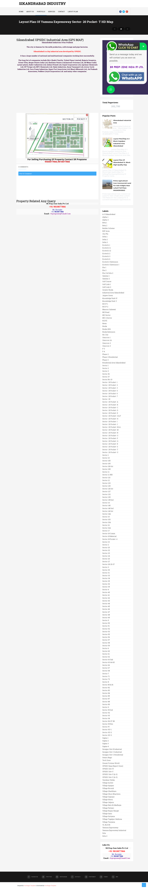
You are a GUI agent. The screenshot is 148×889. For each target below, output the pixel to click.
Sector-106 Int (107, 466)
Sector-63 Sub (107, 660)
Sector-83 (106, 690)
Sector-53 (106, 631)
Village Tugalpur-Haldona (112, 819)
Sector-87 (106, 699)
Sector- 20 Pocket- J (110, 424)
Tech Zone (106, 760)
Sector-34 (106, 578)
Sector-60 (106, 651)
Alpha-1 (105, 217)
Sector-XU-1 (107, 729)
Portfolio (41, 12)
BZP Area (106, 231)
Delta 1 (104, 237)
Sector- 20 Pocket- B (110, 405)
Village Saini (107, 813)
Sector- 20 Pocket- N (110, 433)
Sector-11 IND (107, 475)
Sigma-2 (105, 741)
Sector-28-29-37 (108, 564)
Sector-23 (106, 553)
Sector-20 (106, 547)
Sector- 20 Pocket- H (110, 419)
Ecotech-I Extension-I (110, 265)
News (104, 323)
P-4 (103, 351)
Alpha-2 (105, 220)
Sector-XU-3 (107, 735)
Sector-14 (106, 503)
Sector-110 (106, 477)
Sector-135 (106, 497)
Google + (76, 876)
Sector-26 (106, 559)
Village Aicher (107, 783)
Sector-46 (106, 609)
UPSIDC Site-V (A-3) (109, 777)
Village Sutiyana (108, 816)
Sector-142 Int (107, 511)
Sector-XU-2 (107, 732)
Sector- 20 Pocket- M (110, 430)
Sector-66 (106, 665)
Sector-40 (106, 592)
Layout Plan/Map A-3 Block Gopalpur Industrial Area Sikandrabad (121, 142)
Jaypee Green (107, 295)
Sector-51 (106, 626)
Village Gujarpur (108, 797)
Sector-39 (106, 587)
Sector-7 (105, 674)
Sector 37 (106, 377)
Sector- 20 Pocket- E (110, 413)
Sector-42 (106, 598)
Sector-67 (106, 668)
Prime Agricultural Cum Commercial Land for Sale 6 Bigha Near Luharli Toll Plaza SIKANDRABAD (122, 185)
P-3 (103, 349)
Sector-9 (105, 707)
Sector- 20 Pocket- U (110, 452)
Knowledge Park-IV (109, 298)
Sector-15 (106, 517)
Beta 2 (104, 225)
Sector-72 (106, 679)
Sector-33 (106, 575)
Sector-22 (106, 550)
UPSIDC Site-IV (108, 769)
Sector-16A (106, 528)
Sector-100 (106, 461)
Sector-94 (106, 718)
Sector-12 (106, 480)
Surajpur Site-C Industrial (112, 752)
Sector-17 (106, 531)
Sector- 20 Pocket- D (110, 410)
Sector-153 (106, 519)
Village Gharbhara (109, 791)
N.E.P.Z (104, 321)
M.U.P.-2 (105, 307)
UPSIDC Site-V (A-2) (109, 774)
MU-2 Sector (107, 318)
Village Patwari (108, 808)
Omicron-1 (106, 337)
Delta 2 (105, 239)
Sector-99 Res (107, 724)
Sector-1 (105, 455)
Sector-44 (106, 603)
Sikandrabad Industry (42, 3)
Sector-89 (106, 704)
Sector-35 (106, 581)
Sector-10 (106, 458)
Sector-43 (106, 601)
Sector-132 (106, 494)
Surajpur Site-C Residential (112, 755)
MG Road (105, 312)
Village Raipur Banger (110, 811)
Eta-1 (104, 267)
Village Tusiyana (108, 822)
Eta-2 (104, 270)
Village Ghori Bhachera (111, 794)
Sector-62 (106, 657)
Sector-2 (105, 545)
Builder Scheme (108, 228)
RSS (114, 876)
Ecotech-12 (106, 251)
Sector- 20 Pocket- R (110, 444)
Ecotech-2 (106, 253)
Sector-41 (106, 595)
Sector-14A (106, 514)
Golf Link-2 (106, 287)
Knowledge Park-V (109, 301)
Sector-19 (106, 542)
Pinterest (90, 876)
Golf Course (106, 281)
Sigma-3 (105, 743)
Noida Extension (108, 332)
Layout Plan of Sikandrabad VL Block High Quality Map (121, 162)
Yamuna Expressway (110, 828)
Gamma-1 (106, 276)
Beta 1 (104, 223)
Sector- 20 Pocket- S (110, 447)
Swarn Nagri (107, 757)
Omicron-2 (106, 343)
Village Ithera (107, 799)
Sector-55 (106, 634)
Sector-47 (106, 612)
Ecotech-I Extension (110, 262)
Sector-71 (106, 676)
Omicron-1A (107, 340)
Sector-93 (106, 715)
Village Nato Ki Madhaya (111, 805)
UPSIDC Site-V (107, 771)
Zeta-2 (104, 836)
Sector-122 (106, 483)
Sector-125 (106, 486)
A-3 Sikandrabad (108, 214)
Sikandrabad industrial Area (122, 121)
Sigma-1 (105, 738)
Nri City (105, 335)
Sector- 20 (106, 399)
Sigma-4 (105, 746)
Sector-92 (106, 713)
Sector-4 (105, 589)
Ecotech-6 (106, 259)
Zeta (104, 833)
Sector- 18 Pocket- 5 (110, 391)
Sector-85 (106, 696)
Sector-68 (106, 671)
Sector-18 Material (109, 536)
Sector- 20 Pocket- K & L (111, 427)
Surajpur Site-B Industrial (112, 749)
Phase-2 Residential (110, 357)
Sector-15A (106, 522)
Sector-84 (106, 693)
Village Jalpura (108, 802)
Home (21, 12)
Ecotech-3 (106, 256)
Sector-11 (105, 472)
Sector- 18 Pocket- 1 (109, 382)
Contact (61, 12)
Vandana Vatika (108, 780)
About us (30, 12)
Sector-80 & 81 (107, 685)
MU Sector (106, 315)
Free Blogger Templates (30, 885)
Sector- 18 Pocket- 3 (110, 388)
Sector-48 (106, 615)
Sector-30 (106, 570)
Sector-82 (106, 688)
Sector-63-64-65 (108, 662)
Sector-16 (106, 525)
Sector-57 (106, 640)
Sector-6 (105, 648)
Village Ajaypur (108, 785)
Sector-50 (106, 623)
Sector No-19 (107, 379)
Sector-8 (105, 682)
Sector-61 (106, 654)
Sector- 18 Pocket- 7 (110, 396)
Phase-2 (105, 354)
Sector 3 (105, 371)
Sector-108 (106, 469)
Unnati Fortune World (110, 763)
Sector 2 (105, 368)
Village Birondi (108, 788)
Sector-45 (106, 606)
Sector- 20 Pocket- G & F (111, 416)
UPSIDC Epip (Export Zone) (112, 766)
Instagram (61, 876)
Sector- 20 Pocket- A (110, 402)
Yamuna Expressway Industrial (114, 830)
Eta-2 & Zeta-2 (107, 273)
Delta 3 (105, 242)
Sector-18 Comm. (108, 533)
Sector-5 (105, 620)
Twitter (47, 876)
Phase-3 (105, 360)
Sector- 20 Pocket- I (109, 421)
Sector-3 (105, 567)
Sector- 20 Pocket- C (110, 407)
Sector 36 (106, 374)
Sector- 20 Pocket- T (110, 449)
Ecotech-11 (106, 248)
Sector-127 (106, 491)
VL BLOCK (106, 825)
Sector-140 (106, 505)
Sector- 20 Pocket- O (110, 435)
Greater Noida (107, 290)
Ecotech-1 (106, 245)
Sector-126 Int (107, 489)
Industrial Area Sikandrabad (113, 293)
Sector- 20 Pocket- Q (110, 441)
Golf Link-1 (106, 284)
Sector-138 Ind (108, 500)
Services (51, 12)
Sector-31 (106, 573)
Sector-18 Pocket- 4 (109, 539)
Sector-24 (106, 556)
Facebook (32, 876)
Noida (104, 326)
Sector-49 (106, 617)
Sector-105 (106, 463)
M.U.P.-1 (105, 304)
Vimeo (103, 876)
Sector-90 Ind (107, 710)
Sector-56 (106, 637)
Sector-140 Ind (108, 508)
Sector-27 (106, 561)
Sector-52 (106, 629)
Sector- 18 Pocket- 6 (110, 393)
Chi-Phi (105, 234)
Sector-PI (106, 727)
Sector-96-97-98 (108, 721)
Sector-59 (106, 645)
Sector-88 (106, 702)
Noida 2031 (106, 329)
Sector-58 (106, 643)
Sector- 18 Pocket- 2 (110, 385)
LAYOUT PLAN (73, 12)
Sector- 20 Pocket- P (110, 438)
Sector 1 (105, 365)
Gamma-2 (106, 279)
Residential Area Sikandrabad (113, 363)
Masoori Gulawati (109, 309)
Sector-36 (106, 584)
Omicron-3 (106, 346)
